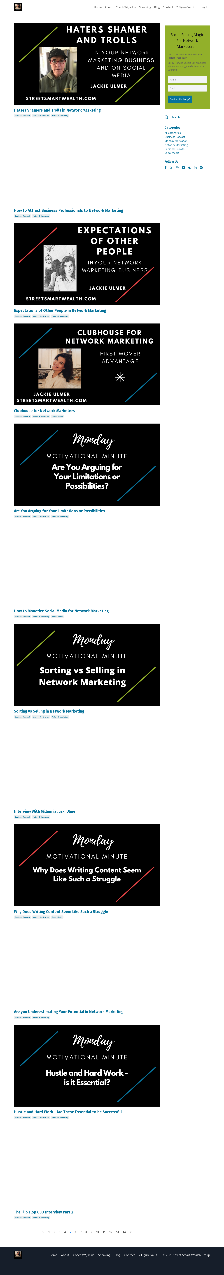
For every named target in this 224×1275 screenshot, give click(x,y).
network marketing (60, 117)
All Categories (174, 132)
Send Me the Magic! (181, 97)
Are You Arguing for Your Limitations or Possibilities (69, 515)
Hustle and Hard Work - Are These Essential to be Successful (78, 1123)
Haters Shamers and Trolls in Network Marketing (66, 110)
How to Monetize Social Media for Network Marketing (71, 616)
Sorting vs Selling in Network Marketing (57, 718)
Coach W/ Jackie (123, 7)
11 (104, 1244)
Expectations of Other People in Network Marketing (69, 313)
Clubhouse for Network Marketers (50, 414)
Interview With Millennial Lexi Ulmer (52, 819)
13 (118, 1244)
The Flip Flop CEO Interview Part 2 (49, 1224)
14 (125, 1244)
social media (57, 420)
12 (111, 1244)
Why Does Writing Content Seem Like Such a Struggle (71, 920)
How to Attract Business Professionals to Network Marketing (79, 212)
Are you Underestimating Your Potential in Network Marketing (80, 1021)
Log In (204, 7)
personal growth (176, 150)
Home (94, 7)
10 (97, 1244)
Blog (155, 7)
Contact (167, 7)
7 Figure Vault (184, 7)
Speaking (143, 7)
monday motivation (41, 117)
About (106, 7)
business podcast (22, 117)
